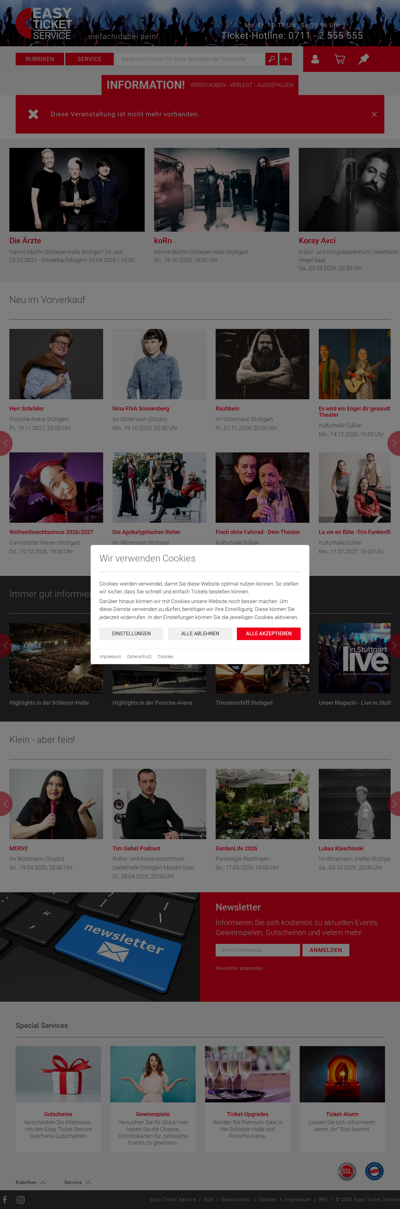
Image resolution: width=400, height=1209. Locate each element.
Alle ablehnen (200, 634)
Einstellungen (131, 634)
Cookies (165, 656)
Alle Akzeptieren (269, 634)
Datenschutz (139, 656)
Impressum (110, 656)
